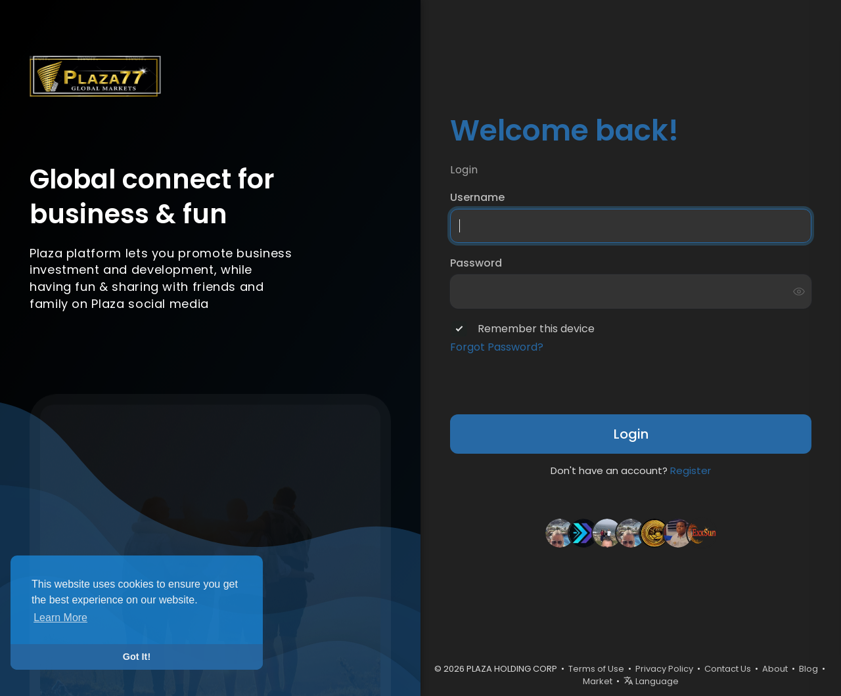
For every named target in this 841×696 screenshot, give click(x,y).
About (775, 669)
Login (631, 434)
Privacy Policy (664, 669)
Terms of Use (596, 669)
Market (597, 681)
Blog (808, 669)
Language (651, 681)
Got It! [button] (136, 656)
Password (476, 263)
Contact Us (727, 669)
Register (690, 470)
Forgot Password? (496, 347)
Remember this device (536, 329)
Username (477, 197)
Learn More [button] (60, 617)
